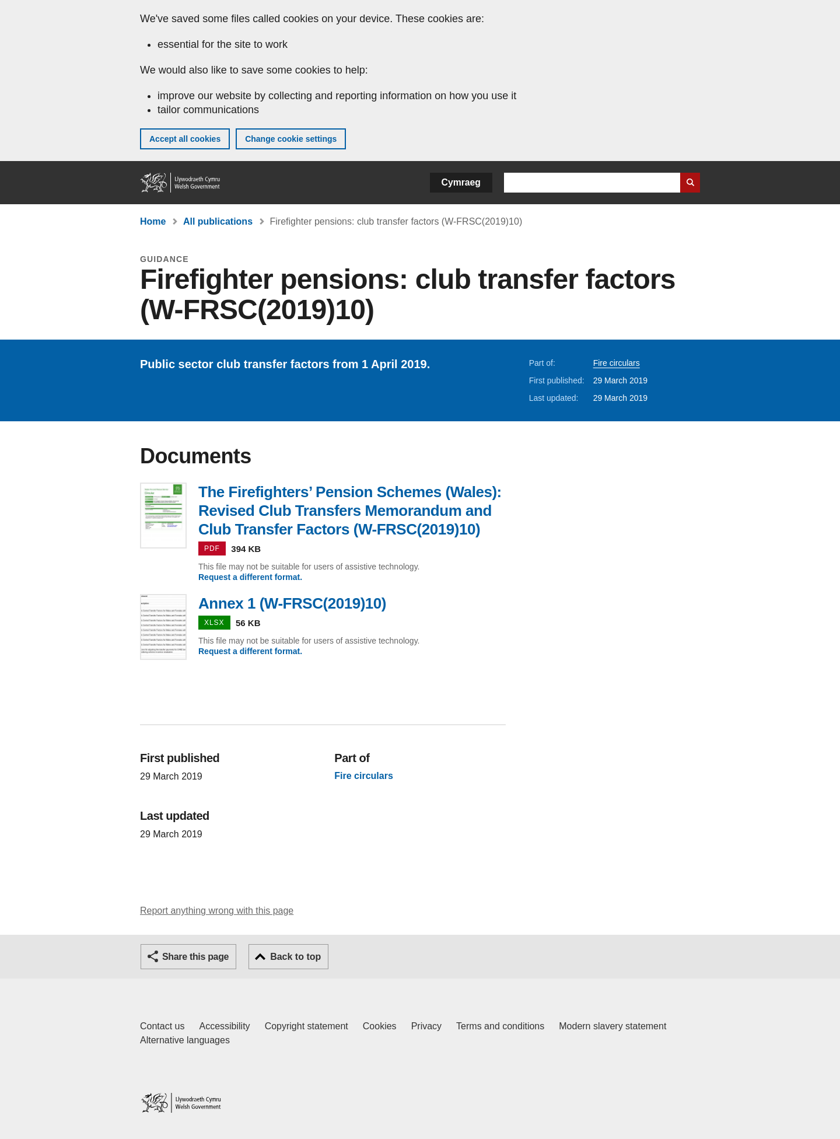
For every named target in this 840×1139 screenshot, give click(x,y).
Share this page (195, 957)
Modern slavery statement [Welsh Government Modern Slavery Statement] (612, 1026)
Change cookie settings (291, 139)
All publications (218, 221)
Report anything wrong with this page (216, 911)
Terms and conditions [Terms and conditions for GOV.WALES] (500, 1026)
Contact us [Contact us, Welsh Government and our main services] (162, 1026)
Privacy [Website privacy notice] (426, 1026)
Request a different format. (250, 577)
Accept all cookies (184, 139)
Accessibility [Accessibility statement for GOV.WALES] (224, 1026)
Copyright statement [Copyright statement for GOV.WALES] (306, 1026)
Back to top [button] (295, 957)
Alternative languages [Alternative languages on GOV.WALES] (185, 1040)
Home (153, 221)
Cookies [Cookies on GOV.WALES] (380, 1026)
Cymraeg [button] (461, 182)
